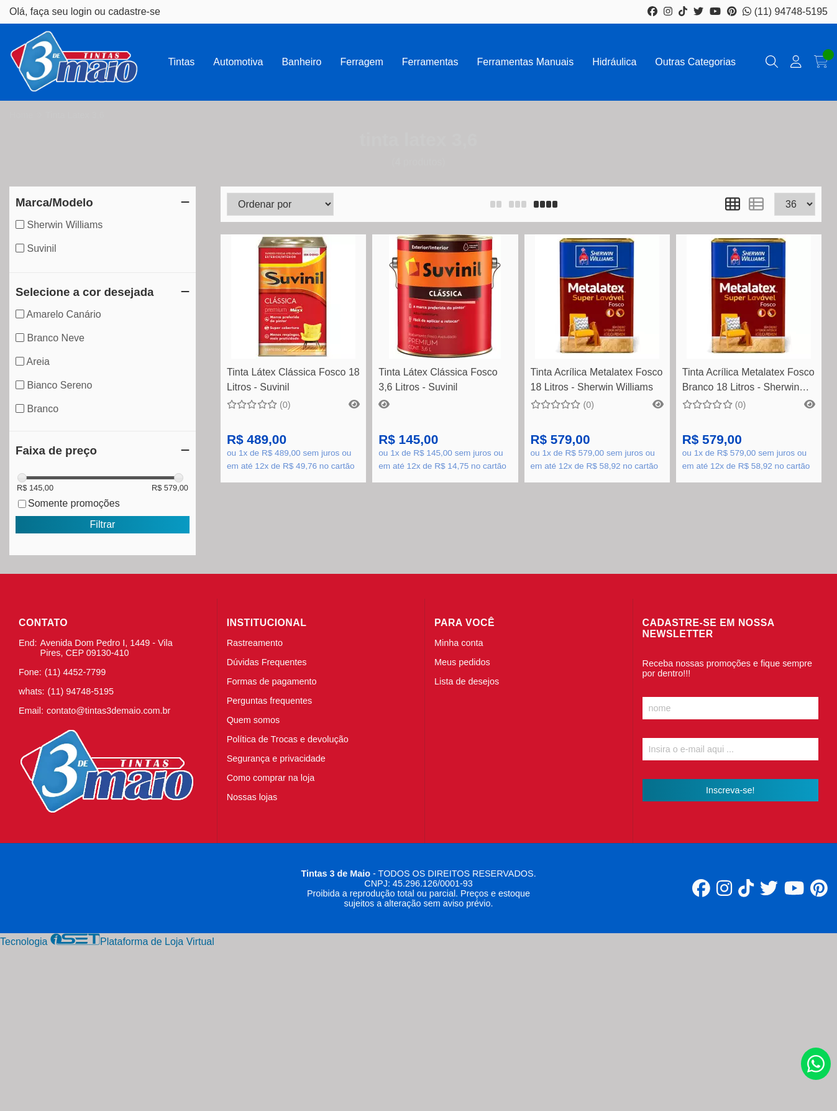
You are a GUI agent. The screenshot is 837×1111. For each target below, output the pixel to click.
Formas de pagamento (272, 681)
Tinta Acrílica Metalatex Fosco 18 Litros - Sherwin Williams (597, 379)
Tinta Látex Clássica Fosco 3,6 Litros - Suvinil (437, 379)
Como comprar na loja (271, 778)
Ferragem (361, 62)
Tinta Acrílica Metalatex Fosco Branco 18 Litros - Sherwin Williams (748, 381)
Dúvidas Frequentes (267, 662)
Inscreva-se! (730, 790)
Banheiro (301, 62)
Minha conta (458, 643)
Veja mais (293, 339)
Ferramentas (430, 62)
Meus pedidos (462, 662)
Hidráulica (614, 62)
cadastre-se (134, 11)
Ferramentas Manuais (525, 62)
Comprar (445, 339)
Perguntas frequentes (270, 701)
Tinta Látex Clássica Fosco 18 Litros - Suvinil (293, 379)
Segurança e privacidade (276, 758)
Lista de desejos (466, 681)
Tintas (181, 62)
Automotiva (238, 62)
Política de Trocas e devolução (288, 739)
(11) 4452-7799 (75, 672)
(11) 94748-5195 (785, 11)
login (82, 11)
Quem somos (253, 720)
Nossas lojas (252, 797)
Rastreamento (255, 643)
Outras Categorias (695, 62)
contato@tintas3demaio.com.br (108, 711)
